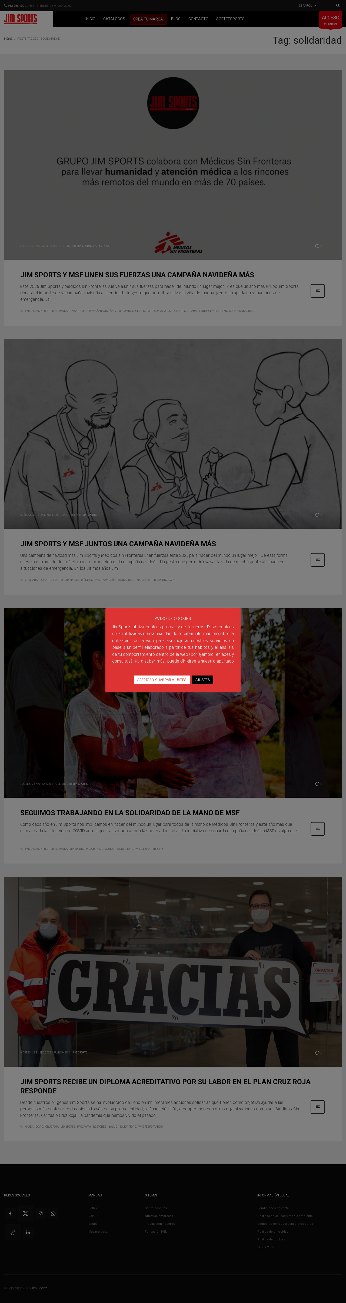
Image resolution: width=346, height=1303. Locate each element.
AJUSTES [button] (202, 679)
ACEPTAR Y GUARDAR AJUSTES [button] (162, 679)
